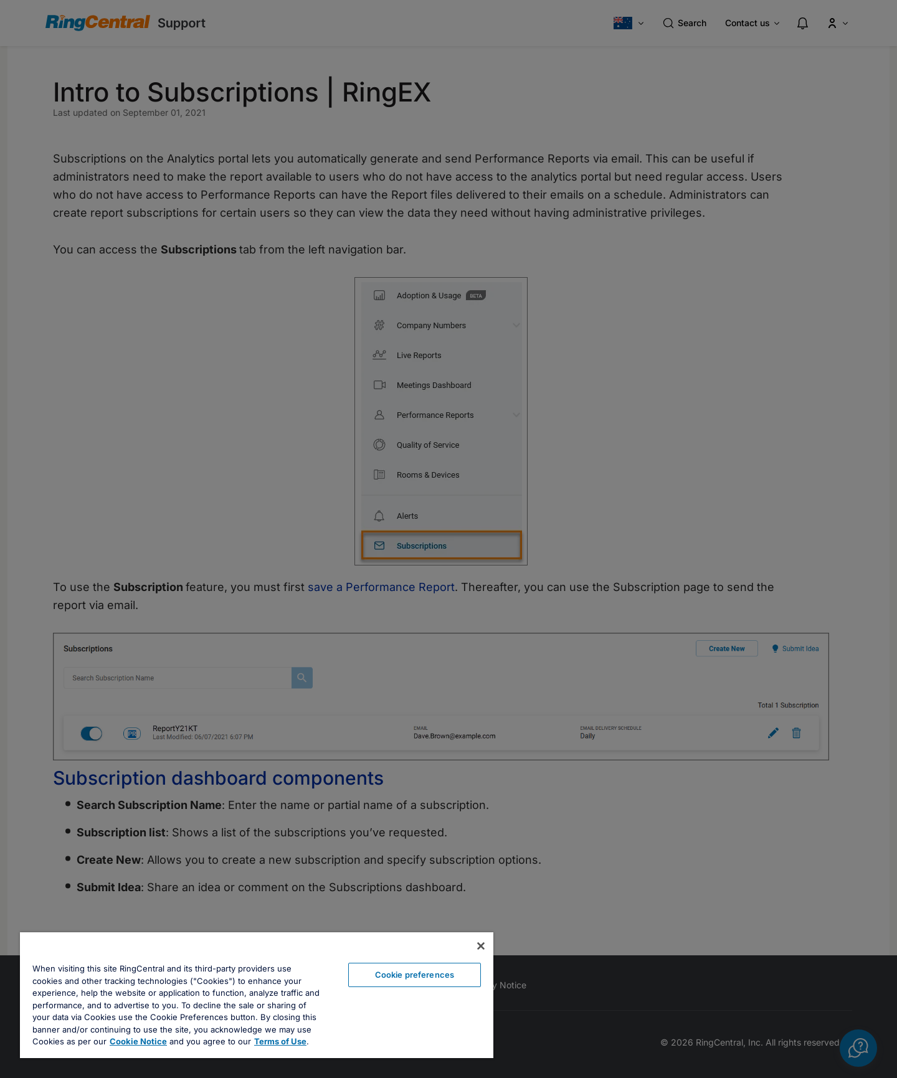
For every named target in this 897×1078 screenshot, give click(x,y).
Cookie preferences (414, 975)
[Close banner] (481, 946)
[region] (256, 995)
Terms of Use (280, 1041)
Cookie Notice (138, 1041)
